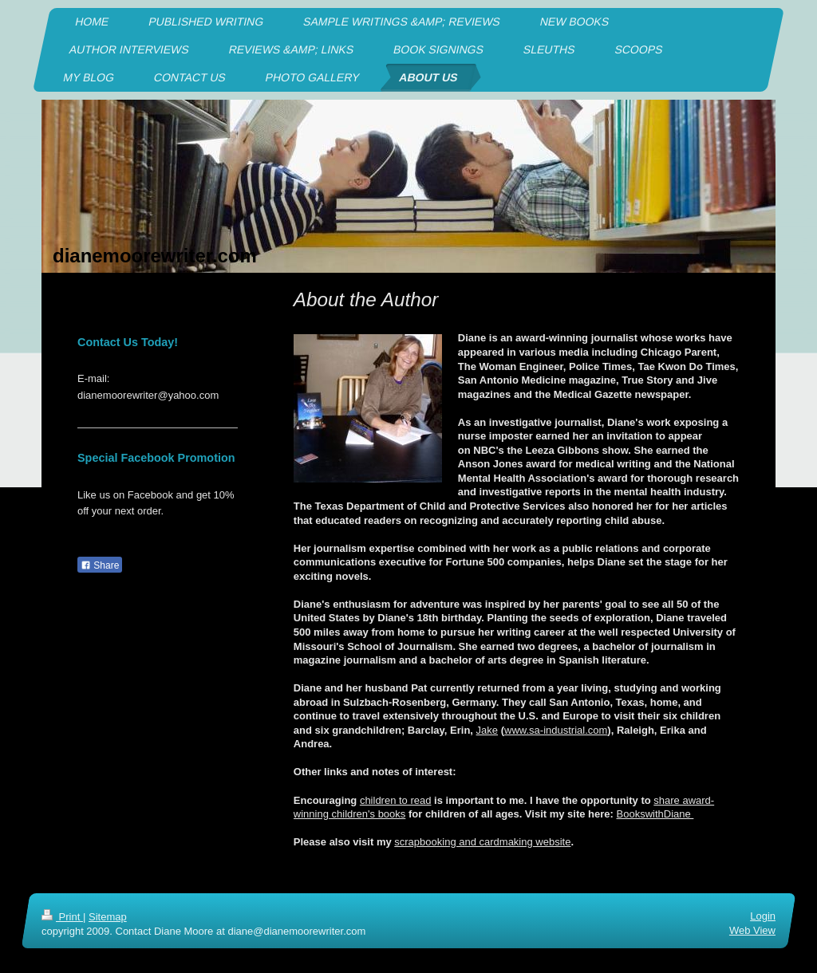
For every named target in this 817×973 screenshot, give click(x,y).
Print (62, 917)
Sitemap (108, 917)
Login (763, 916)
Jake (487, 730)
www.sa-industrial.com (555, 730)
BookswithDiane (655, 814)
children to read (396, 800)
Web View (752, 930)
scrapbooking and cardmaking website (482, 842)
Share (100, 565)
